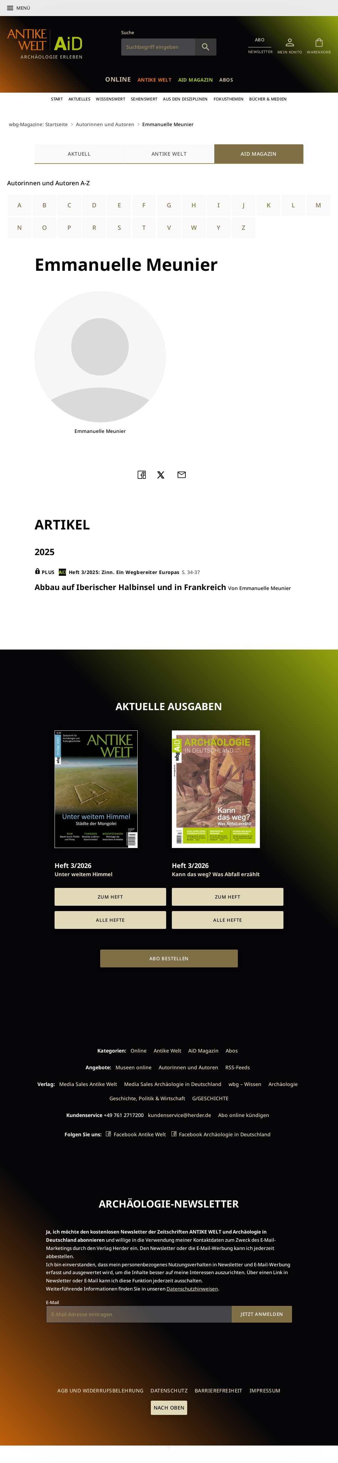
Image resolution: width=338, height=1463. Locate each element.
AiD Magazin (195, 79)
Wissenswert (110, 99)
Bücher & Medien (268, 99)
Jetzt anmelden (262, 1314)
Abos (226, 79)
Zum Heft (110, 896)
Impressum (265, 1390)
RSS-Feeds (237, 1066)
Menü (23, 8)
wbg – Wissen (245, 1083)
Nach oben (169, 1406)
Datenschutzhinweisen (192, 1288)
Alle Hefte (110, 919)
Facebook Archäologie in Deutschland (225, 1134)
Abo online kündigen (243, 1114)
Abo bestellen (169, 958)
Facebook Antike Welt (140, 1134)
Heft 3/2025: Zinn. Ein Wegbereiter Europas (119, 571)
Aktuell (79, 153)
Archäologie (283, 1083)
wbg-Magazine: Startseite (38, 124)
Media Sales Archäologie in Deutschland (172, 1083)
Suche (127, 32)
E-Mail (52, 1302)
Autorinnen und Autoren (105, 124)
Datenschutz (169, 1390)
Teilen (144, 474)
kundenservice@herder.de (179, 1114)
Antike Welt (155, 79)
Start (57, 99)
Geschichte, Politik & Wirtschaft (147, 1097)
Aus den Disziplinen (185, 99)
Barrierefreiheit (218, 1390)
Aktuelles (79, 99)
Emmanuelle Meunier (168, 124)
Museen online (134, 1066)
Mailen (184, 474)
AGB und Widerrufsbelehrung (100, 1390)
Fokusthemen (229, 99)
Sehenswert (144, 99)
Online (118, 79)
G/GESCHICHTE (210, 1097)
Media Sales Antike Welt (88, 1083)
